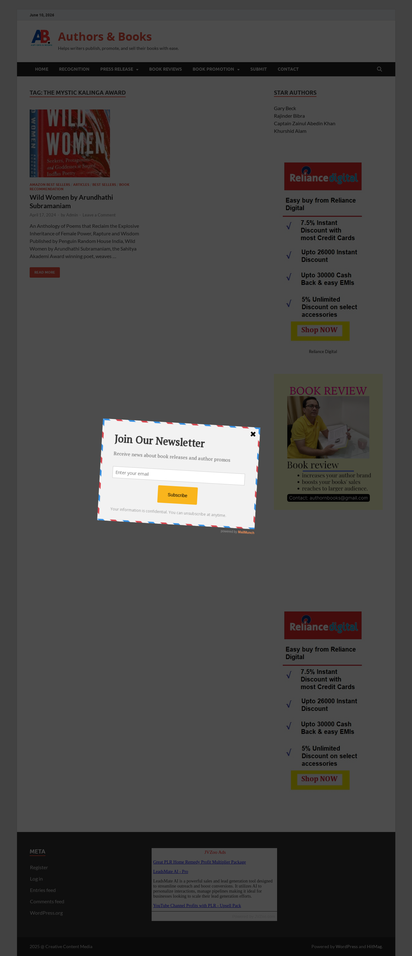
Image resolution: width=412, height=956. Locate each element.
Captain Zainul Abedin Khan (304, 123)
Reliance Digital (323, 351)
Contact (288, 69)
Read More (42, 270)
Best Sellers (104, 184)
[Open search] (379, 69)
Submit (258, 69)
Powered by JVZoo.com (253, 916)
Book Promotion (213, 69)
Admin (72, 214)
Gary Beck (285, 108)
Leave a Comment (99, 214)
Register (39, 867)
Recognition (74, 69)
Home (41, 69)
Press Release (116, 69)
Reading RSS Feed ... (214, 879)
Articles (81, 184)
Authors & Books (105, 36)
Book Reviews (165, 69)
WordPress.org (46, 913)
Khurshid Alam (290, 131)
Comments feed (47, 901)
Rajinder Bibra (289, 116)
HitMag (374, 946)
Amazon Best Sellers (50, 184)
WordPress (347, 946)
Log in (36, 879)
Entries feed (43, 890)
